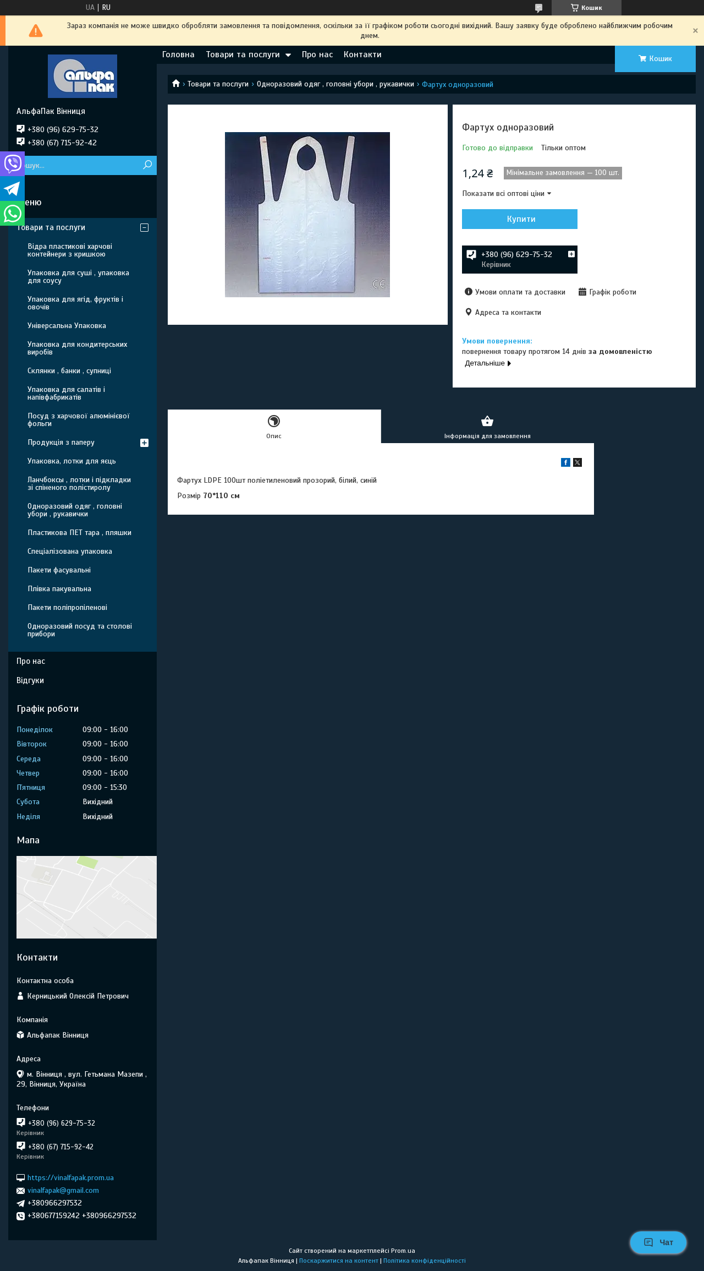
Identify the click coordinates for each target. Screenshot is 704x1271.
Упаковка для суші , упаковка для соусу (78, 276)
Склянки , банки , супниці (69, 370)
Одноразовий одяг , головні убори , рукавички (335, 84)
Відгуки (30, 680)
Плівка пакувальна (59, 588)
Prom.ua (403, 1250)
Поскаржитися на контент (338, 1260)
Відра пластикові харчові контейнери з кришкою (70, 250)
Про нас (317, 54)
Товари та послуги (243, 54)
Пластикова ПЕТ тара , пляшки (79, 532)
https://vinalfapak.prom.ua (71, 1177)
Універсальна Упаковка (67, 325)
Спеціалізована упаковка (70, 551)
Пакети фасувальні (59, 570)
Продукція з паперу (61, 442)
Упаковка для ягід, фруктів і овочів (75, 303)
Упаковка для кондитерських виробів (77, 348)
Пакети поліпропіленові (67, 607)
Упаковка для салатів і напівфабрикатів (66, 393)
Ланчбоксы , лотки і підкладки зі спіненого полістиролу (79, 483)
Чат (658, 1242)
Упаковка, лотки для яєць (72, 461)
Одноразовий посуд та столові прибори (80, 630)
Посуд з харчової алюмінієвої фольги (79, 419)
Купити (521, 219)
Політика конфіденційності (424, 1260)
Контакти (363, 54)
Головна (178, 54)
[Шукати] (147, 165)
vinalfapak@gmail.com (63, 1190)
